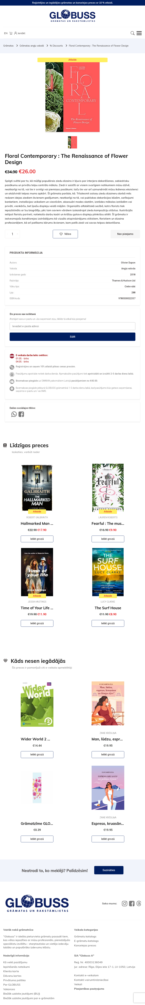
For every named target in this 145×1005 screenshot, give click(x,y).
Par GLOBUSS (11, 984)
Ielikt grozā (37, 538)
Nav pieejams (125, 234)
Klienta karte (11, 971)
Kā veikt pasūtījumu (15, 962)
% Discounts (56, 45)
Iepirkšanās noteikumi (16, 966)
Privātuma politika (14, 980)
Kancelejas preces (85, 945)
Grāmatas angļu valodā (32, 45)
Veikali (78, 984)
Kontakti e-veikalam (86, 975)
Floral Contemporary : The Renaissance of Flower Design (99, 45)
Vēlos (65, 234)
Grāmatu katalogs (85, 936)
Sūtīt (72, 336)
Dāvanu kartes (12, 975)
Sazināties (109, 870)
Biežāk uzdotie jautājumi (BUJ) (21, 993)
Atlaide (72, 59)
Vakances (9, 989)
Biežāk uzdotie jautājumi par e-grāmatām (28, 998)
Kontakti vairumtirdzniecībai (91, 979)
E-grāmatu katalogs (86, 940)
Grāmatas (8, 45)
